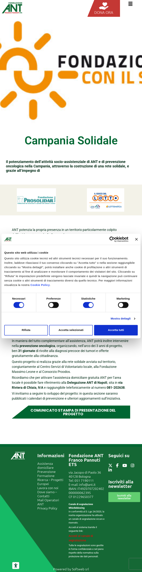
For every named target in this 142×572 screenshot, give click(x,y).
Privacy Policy (47, 508)
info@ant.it (87, 484)
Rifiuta (26, 330)
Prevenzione (46, 471)
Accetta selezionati (70, 330)
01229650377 (83, 496)
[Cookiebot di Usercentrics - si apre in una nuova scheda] (112, 239)
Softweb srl (80, 569)
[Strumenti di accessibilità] (15, 565)
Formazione (46, 475)
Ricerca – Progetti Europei (50, 481)
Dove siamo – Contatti (47, 493)
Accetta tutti (116, 330)
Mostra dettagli (121, 318)
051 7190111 (84, 480)
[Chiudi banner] (136, 239)
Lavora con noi (47, 487)
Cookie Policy (40, 284)
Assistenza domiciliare (45, 465)
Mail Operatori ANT (48, 502)
